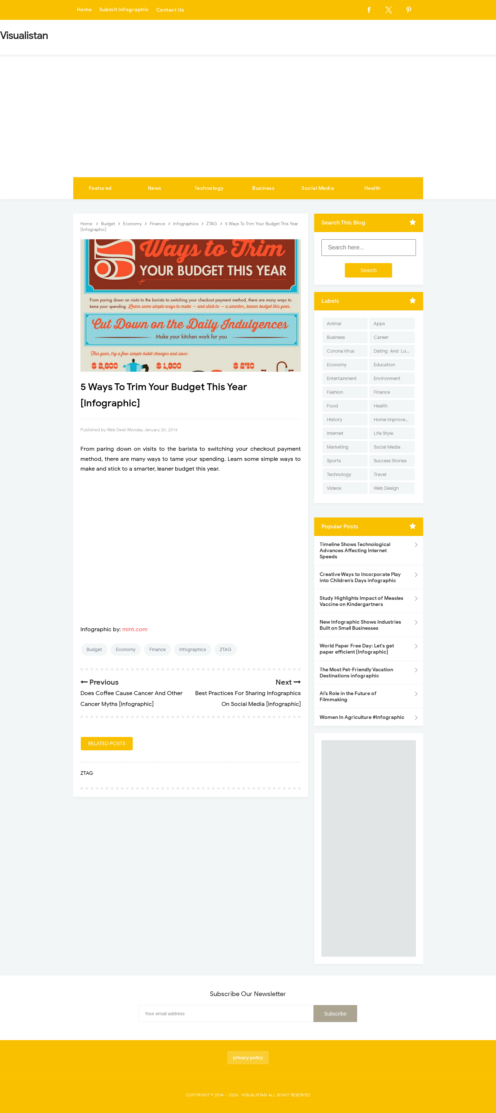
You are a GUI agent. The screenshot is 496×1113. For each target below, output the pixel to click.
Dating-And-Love (392, 351)
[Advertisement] (248, 123)
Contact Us (170, 10)
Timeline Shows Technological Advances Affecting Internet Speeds (355, 550)
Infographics (192, 649)
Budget (94, 649)
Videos (334, 488)
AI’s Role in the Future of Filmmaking (348, 696)
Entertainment (342, 378)
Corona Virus (340, 351)
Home (84, 10)
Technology (209, 188)
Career (381, 337)
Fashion (335, 392)
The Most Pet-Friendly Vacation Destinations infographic (356, 673)
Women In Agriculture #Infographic (362, 717)
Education (384, 365)
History (334, 419)
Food (332, 406)
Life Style (383, 433)
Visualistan (254, 1094)
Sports (334, 461)
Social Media (318, 188)
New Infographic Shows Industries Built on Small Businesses (360, 625)
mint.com (135, 629)
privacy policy (248, 1058)
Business (263, 188)
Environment (387, 378)
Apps (379, 323)
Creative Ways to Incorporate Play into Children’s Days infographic (360, 577)
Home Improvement (394, 419)
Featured (100, 188)
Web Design (386, 488)
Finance (157, 649)
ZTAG (226, 649)
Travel (380, 474)
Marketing (337, 447)
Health (372, 188)
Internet (335, 433)
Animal (334, 323)
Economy (126, 649)
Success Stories (390, 461)
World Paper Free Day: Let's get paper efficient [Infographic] (357, 649)
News (155, 188)
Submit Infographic (124, 10)
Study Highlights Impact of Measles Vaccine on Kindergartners (361, 601)
